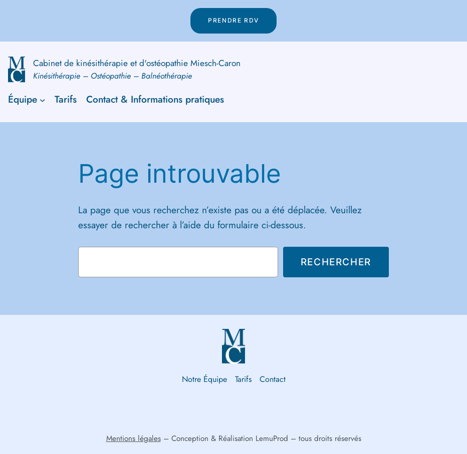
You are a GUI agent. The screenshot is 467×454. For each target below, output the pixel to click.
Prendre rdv (233, 20)
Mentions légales (133, 438)
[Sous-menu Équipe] (43, 100)
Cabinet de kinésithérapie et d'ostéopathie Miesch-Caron (137, 63)
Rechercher (336, 262)
